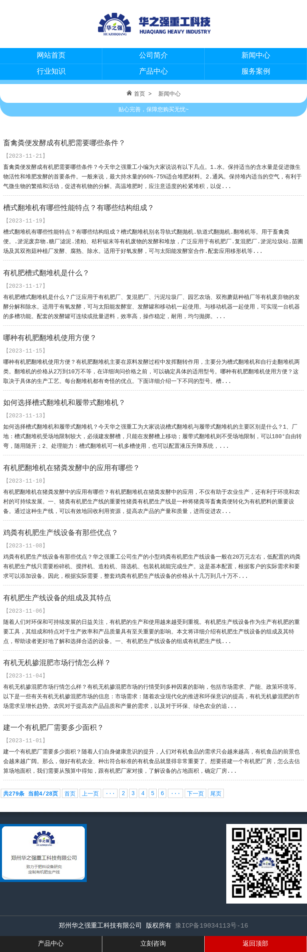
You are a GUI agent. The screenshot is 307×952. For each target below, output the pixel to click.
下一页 (195, 794)
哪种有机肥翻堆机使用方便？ (50, 338)
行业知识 (51, 72)
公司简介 (153, 56)
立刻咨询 (153, 944)
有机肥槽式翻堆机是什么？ (46, 273)
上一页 (90, 794)
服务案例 (255, 72)
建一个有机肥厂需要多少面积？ (53, 728)
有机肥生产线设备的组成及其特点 (57, 598)
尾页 (215, 794)
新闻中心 (255, 56)
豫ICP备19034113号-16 (211, 926)
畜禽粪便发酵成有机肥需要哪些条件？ (64, 143)
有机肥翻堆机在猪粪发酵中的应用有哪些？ (71, 468)
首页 (139, 94)
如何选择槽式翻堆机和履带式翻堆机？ (64, 403)
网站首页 (51, 56)
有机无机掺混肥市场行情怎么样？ (57, 663)
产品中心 (153, 72)
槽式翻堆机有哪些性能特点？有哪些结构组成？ (78, 208)
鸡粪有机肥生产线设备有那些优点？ (60, 533)
